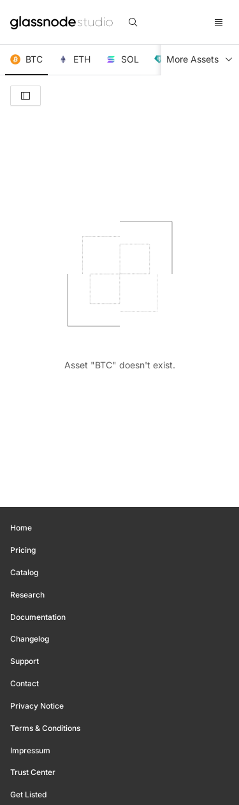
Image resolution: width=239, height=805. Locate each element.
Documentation (38, 617)
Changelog (29, 638)
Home (21, 527)
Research (27, 594)
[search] (133, 22)
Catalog (24, 572)
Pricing (23, 550)
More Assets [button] (200, 59)
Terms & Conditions (45, 728)
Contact (24, 683)
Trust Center (32, 772)
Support (24, 661)
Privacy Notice (37, 706)
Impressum (30, 750)
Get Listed (28, 794)
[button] (26, 60)
